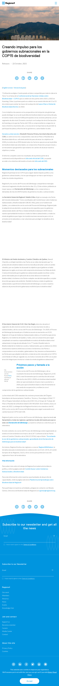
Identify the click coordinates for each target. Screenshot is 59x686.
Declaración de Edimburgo (18, 423)
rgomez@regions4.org (47, 491)
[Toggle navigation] (56, 3)
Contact (5, 634)
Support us (6, 622)
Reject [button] (50, 672)
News (4, 602)
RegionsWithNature (46, 447)
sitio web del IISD (41, 161)
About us (5, 599)
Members (5, 595)
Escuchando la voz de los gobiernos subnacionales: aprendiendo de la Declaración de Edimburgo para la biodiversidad (29, 439)
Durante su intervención (10, 134)
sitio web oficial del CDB (34, 158)
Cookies (5, 651)
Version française (19, 88)
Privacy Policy (7, 648)
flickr (45, 664)
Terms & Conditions (29, 544)
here (9, 375)
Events (4, 605)
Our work (5, 592)
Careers (5, 628)
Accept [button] (30, 681)
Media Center (7, 631)
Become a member (9, 625)
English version (8, 88)
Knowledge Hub (8, 608)
